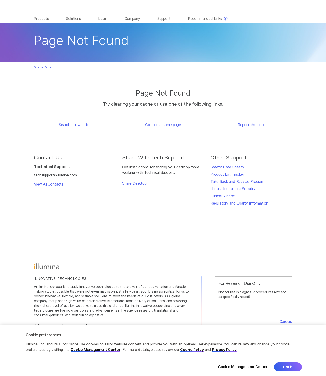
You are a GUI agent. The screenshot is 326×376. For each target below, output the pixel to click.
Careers (286, 321)
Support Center (43, 67)
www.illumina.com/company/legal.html (120, 330)
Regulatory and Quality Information (239, 203)
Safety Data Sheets (227, 167)
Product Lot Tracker (227, 174)
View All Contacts (48, 184)
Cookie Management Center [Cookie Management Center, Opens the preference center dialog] (243, 372)
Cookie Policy (192, 355)
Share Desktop (134, 183)
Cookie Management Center (95, 355)
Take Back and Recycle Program (237, 181)
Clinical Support (223, 196)
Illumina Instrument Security (233, 188)
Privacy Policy (224, 355)
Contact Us (282, 327)
